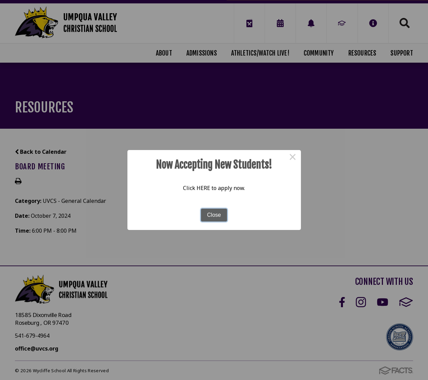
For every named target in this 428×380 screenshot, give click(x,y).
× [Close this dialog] (293, 158)
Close (214, 215)
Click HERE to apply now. (214, 188)
